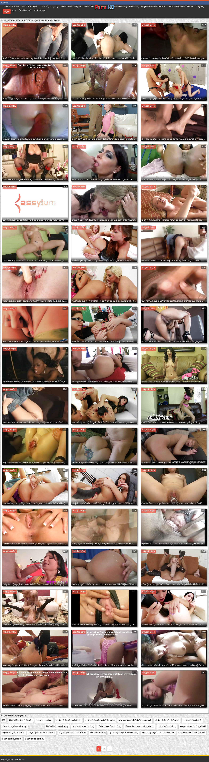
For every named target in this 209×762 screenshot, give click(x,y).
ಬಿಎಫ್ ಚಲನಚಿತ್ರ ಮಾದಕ (11, 739)
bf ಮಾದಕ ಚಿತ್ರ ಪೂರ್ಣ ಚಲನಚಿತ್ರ (14, 726)
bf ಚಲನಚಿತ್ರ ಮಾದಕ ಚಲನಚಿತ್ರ (20, 720)
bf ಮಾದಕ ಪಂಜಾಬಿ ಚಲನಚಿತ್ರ (57, 726)
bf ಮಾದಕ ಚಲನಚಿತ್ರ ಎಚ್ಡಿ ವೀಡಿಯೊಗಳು (99, 720)
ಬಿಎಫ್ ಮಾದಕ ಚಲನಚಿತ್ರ (34, 739)
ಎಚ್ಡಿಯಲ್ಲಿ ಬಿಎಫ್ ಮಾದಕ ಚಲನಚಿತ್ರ (42, 732)
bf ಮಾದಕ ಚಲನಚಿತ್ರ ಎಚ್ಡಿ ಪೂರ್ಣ (68, 720)
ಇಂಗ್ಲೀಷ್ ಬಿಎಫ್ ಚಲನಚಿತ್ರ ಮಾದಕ (193, 726)
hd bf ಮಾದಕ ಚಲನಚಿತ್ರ (167, 726)
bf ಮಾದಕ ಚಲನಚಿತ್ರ (44, 720)
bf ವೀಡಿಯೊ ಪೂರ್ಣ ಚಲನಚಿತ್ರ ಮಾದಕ (139, 726)
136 (3, 720)
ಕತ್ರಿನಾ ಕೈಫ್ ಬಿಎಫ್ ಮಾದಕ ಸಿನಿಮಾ (72, 732)
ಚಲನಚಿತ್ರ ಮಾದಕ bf (97, 732)
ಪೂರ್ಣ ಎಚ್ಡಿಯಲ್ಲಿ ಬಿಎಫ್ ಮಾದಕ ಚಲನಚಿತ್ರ (158, 732)
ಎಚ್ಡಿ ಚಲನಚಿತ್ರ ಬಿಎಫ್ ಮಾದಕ (13, 732)
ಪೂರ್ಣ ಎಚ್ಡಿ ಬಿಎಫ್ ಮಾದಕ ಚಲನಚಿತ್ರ (123, 732)
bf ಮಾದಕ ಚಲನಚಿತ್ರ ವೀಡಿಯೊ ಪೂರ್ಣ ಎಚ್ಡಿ (135, 720)
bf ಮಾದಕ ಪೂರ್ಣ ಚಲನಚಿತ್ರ (83, 726)
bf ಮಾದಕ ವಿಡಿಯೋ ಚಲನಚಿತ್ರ (109, 726)
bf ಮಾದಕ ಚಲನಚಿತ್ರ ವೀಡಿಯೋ (167, 720)
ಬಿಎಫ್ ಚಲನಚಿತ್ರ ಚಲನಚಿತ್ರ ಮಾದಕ (191, 732)
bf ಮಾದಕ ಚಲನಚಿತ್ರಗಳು (192, 720)
